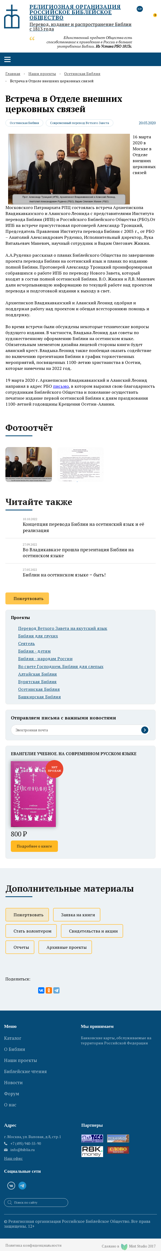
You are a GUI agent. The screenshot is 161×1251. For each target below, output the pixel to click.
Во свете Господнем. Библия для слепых (60, 666)
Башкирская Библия (39, 697)
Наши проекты (42, 73)
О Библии (14, 1046)
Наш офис (13, 1154)
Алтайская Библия (37, 674)
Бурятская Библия (37, 681)
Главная (12, 73)
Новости (13, 1074)
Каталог (12, 1037)
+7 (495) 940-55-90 (25, 1139)
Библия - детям (34, 651)
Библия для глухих (38, 635)
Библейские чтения (25, 1065)
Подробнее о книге (34, 846)
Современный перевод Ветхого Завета (79, 123)
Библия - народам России (45, 659)
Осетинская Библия (82, 73)
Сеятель (26, 643)
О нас (10, 1092)
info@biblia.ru (23, 1146)
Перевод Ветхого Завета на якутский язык (62, 628)
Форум (11, 1083)
